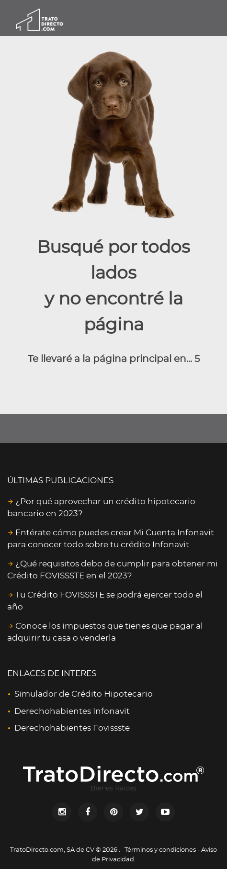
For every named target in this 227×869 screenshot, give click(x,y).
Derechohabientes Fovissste (72, 728)
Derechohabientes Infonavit (72, 711)
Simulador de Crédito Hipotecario (83, 694)
